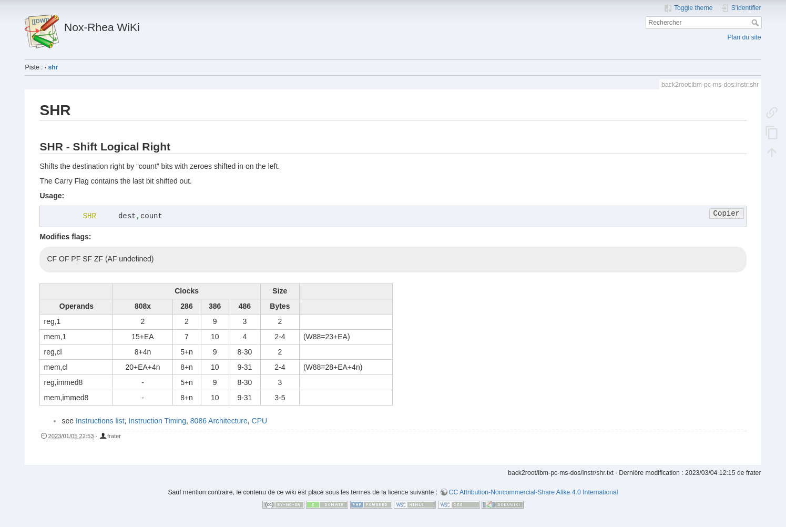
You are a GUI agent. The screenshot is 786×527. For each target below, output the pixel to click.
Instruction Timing (157, 421)
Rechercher (756, 22)
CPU (260, 421)
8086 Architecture (219, 421)
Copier (726, 213)
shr (53, 67)
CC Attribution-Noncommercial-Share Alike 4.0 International (533, 492)
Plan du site (744, 37)
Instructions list (100, 421)
